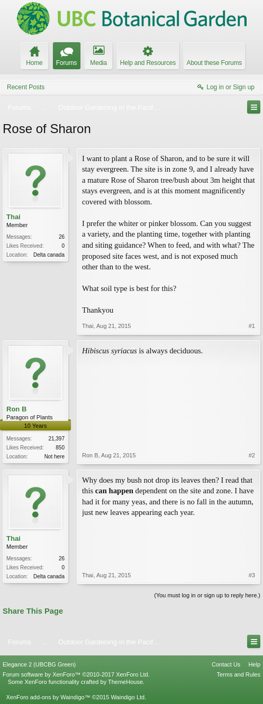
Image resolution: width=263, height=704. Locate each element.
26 (62, 237)
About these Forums (214, 63)
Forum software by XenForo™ (76, 674)
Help (254, 664)
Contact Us (226, 664)
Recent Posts (25, 87)
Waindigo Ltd (127, 697)
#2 (252, 455)
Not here (54, 456)
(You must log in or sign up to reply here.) (207, 595)
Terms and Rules (238, 674)
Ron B (16, 409)
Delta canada (49, 255)
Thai (13, 217)
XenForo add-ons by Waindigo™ (48, 697)
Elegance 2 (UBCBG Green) (39, 664)
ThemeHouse (125, 682)
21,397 (56, 439)
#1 (252, 326)
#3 (252, 575)
